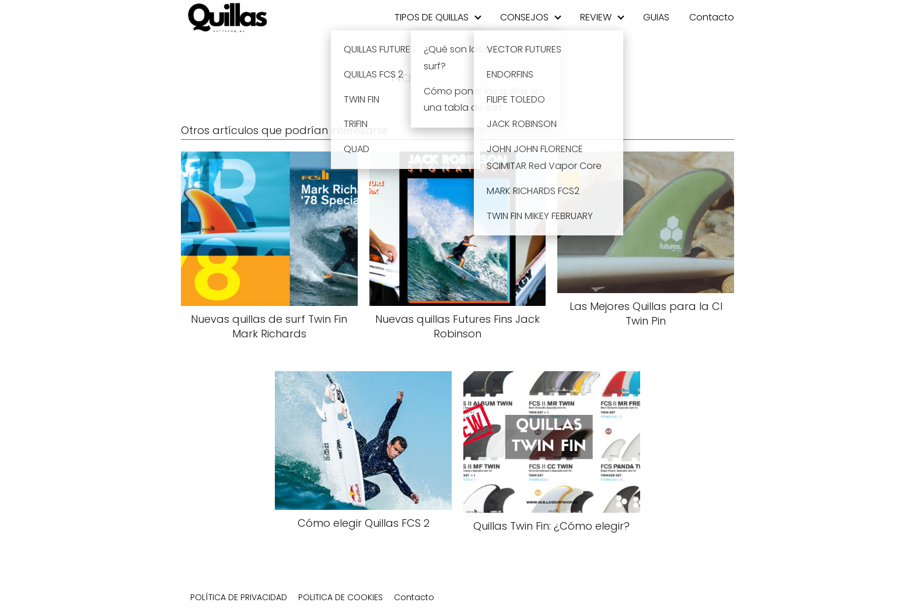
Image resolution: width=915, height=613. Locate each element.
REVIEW (596, 17)
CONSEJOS (524, 17)
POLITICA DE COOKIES (340, 597)
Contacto (711, 17)
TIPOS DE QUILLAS (431, 17)
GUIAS (656, 17)
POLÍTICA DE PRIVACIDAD (238, 597)
